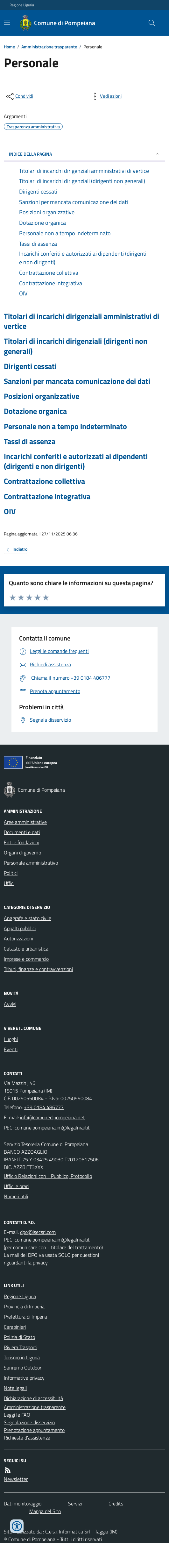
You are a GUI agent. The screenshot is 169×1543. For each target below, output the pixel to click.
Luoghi (11, 1039)
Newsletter (16, 1479)
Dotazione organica (35, 411)
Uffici (9, 883)
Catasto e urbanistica (26, 948)
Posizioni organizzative (41, 396)
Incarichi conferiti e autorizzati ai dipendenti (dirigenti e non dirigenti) (76, 461)
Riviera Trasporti (20, 1347)
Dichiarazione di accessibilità (33, 1398)
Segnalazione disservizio (29, 1422)
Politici (11, 873)
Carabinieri (15, 1327)
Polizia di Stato (19, 1337)
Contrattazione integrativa (47, 496)
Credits (116, 1503)
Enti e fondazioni (21, 842)
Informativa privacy (24, 1378)
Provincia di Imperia (24, 1306)
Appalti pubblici (20, 928)
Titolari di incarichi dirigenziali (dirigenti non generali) (75, 346)
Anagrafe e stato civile (27, 918)
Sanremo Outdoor (22, 1367)
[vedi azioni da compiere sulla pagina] (105, 96)
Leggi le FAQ (17, 1415)
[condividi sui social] (19, 96)
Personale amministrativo (31, 863)
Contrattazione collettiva (44, 481)
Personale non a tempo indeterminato (65, 426)
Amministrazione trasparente (49, 46)
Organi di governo (22, 852)
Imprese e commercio (26, 959)
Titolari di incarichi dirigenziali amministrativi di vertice (81, 321)
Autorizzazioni (18, 938)
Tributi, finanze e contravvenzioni (38, 969)
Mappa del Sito (45, 1511)
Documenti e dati (22, 832)
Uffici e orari (16, 1186)
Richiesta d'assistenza (27, 1437)
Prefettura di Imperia (25, 1316)
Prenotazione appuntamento (34, 1430)
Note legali (15, 1388)
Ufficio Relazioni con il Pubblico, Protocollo (48, 1176)
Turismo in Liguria (22, 1357)
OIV (10, 511)
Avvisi (10, 1004)
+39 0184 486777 (44, 1107)
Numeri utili (16, 1196)
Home (9, 46)
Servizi (75, 1503)
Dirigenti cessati (30, 366)
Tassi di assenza (29, 441)
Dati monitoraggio (22, 1503)
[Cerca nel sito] (149, 23)
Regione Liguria (22, 5)
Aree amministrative (25, 822)
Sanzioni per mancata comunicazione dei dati (77, 381)
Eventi (11, 1049)
